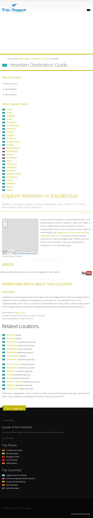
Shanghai (10, 457)
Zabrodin (19, 352)
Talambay (11, 167)
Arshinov (11, 138)
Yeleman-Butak (22, 381)
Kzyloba (10, 131)
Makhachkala (13, 147)
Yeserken (11, 128)
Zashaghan (19, 348)
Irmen (9, 109)
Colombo (12, 450)
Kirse (9, 112)
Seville (9, 463)
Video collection (11, 95)
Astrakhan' (12, 157)
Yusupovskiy (12, 125)
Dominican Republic (18, 478)
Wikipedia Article (19, 313)
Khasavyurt (12, 151)
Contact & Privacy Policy (80, 514)
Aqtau (9, 189)
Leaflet (14, 253)
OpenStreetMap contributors (28, 253)
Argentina (14, 475)
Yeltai (17, 378)
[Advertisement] (46, 35)
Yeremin (19, 371)
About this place (11, 84)
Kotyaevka (11, 176)
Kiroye (9, 180)
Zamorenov (21, 341)
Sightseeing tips (11, 89)
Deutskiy (10, 183)
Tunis (9, 460)
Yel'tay (18, 374)
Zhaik (9, 118)
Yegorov (19, 385)
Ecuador (14, 482)
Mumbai (10, 453)
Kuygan (10, 135)
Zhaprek (10, 115)
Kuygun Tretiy (13, 173)
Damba (10, 144)
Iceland (10, 488)
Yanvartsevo (19, 388)
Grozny (10, 154)
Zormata (10, 122)
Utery (9, 160)
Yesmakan (20, 359)
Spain (10, 485)
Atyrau (9, 186)
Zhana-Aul (11, 164)
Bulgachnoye (13, 141)
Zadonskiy (20, 345)
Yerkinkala (20, 367)
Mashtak (10, 170)
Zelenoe (13, 334)
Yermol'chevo (20, 364)
